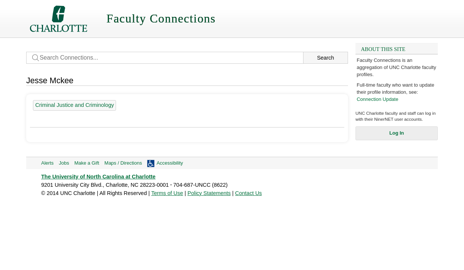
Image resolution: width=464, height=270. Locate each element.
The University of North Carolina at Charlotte (98, 177)
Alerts (47, 163)
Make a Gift (86, 163)
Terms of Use (167, 193)
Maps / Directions (123, 163)
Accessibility (169, 163)
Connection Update (377, 99)
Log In (397, 133)
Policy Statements (209, 193)
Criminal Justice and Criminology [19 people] (74, 105)
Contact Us (248, 193)
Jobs (64, 163)
